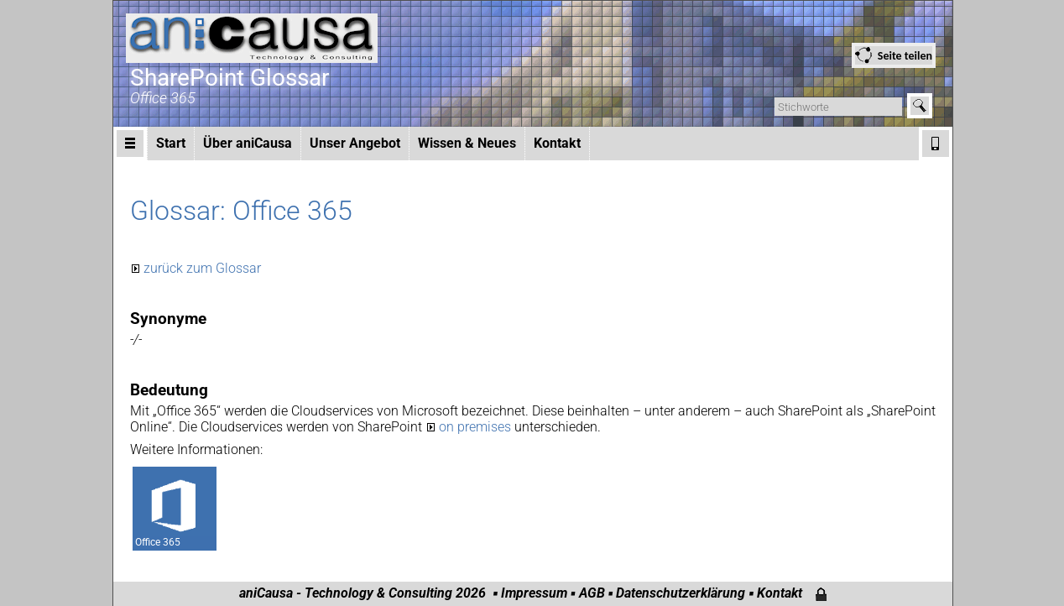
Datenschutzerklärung (680, 593)
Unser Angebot (355, 143)
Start (170, 143)
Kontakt (557, 143)
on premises (476, 427)
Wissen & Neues (467, 143)
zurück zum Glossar (202, 268)
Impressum (534, 593)
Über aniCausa (247, 143)
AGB (592, 593)
